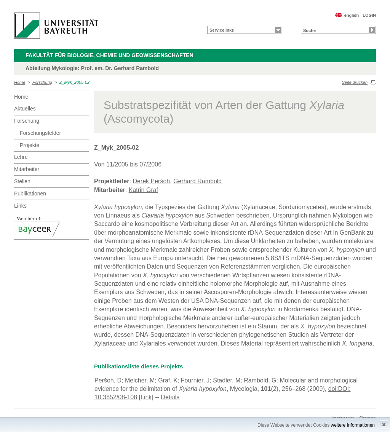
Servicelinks (221, 30)
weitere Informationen (353, 425)
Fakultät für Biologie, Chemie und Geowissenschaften (109, 55)
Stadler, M (226, 380)
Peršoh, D (107, 380)
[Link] (146, 397)
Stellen (22, 181)
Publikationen (30, 193)
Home (19, 82)
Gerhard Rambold (197, 181)
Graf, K (167, 380)
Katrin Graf (143, 190)
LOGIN (369, 15)
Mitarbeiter (26, 169)
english (351, 15)
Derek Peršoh (151, 181)
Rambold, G (260, 380)
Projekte (29, 145)
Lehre (21, 157)
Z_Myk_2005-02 (74, 82)
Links (20, 206)
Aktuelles (25, 109)
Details (170, 397)
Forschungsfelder (40, 133)
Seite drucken (355, 82)
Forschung (42, 82)
